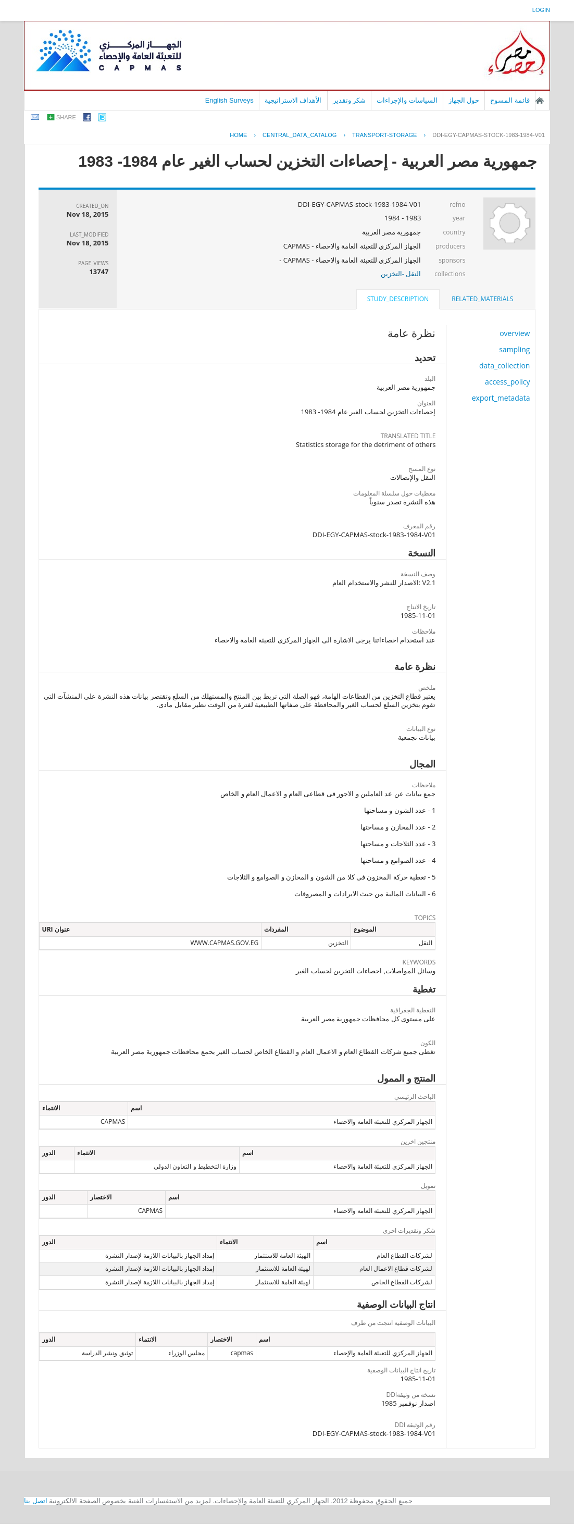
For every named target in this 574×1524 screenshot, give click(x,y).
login (541, 10)
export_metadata (501, 398)
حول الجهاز (464, 100)
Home (238, 135)
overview (515, 333)
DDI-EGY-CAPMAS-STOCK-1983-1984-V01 (488, 135)
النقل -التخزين (401, 273)
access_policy (507, 382)
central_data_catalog (299, 135)
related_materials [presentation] (482, 298)
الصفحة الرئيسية (539, 100)
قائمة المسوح (510, 100)
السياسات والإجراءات (407, 100)
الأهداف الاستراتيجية (293, 100)
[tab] (482, 299)
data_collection (504, 365)
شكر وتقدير (349, 100)
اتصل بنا (35, 1501)
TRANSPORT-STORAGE (384, 135)
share (66, 117)
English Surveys (229, 100)
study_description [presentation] (398, 298)
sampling (514, 349)
